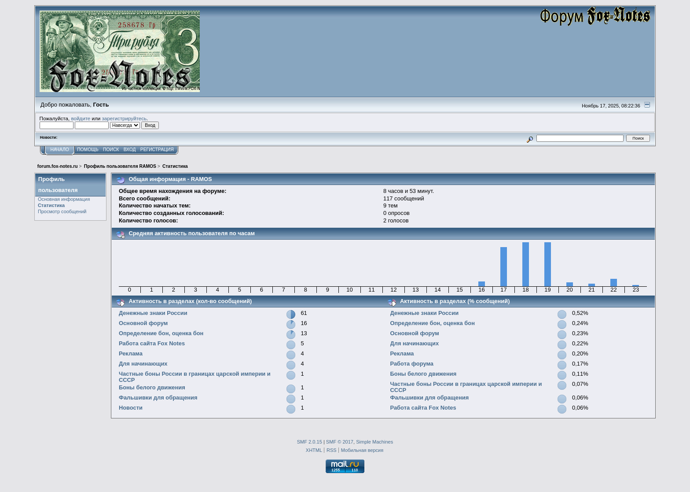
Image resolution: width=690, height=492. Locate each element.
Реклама (131, 353)
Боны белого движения (152, 387)
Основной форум (143, 323)
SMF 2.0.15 (309, 441)
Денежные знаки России (153, 313)
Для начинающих (143, 363)
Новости (131, 407)
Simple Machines (374, 441)
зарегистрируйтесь (124, 118)
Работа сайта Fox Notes (152, 343)
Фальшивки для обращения (158, 397)
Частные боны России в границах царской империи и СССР (195, 376)
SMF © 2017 (339, 441)
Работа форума (412, 363)
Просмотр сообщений (62, 211)
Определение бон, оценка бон (161, 333)
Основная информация (64, 199)
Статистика (51, 205)
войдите (80, 118)
